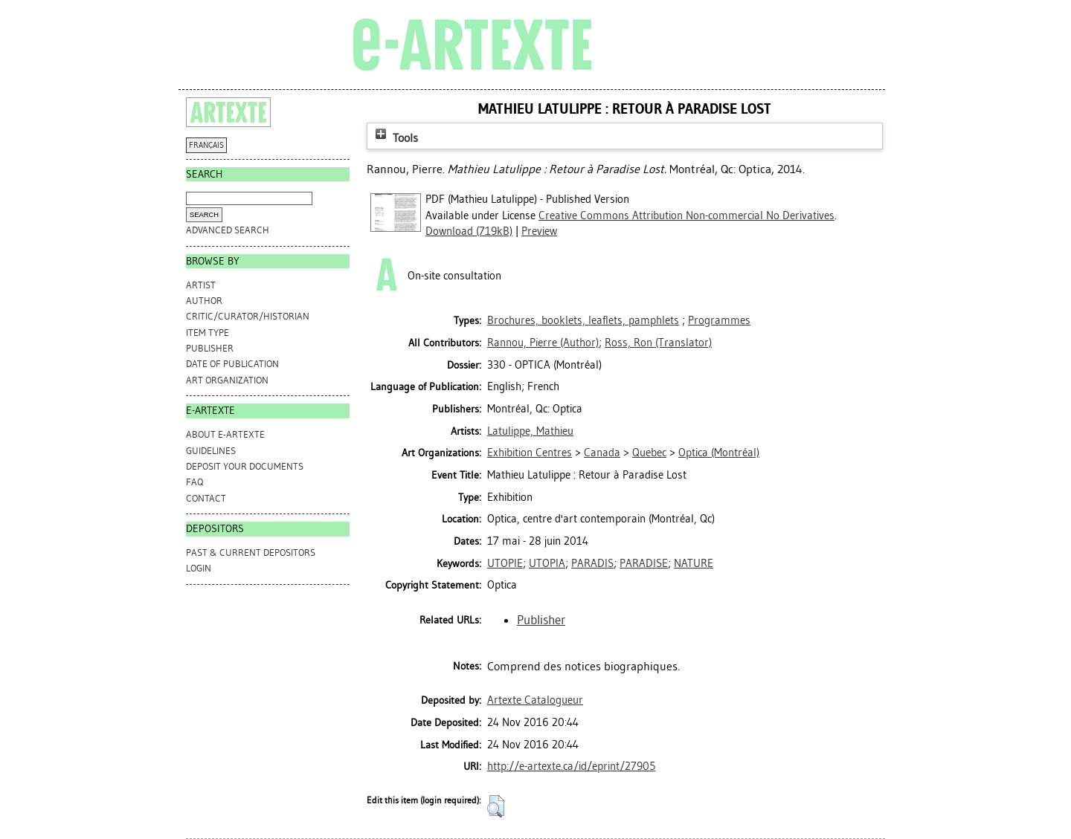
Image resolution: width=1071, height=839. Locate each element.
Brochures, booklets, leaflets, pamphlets (583, 320)
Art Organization (227, 380)
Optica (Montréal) (718, 452)
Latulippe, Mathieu (530, 431)
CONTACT (206, 498)
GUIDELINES (211, 450)
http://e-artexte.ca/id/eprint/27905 (571, 766)
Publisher (210, 348)
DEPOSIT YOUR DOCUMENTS (244, 466)
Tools (395, 138)
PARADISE (644, 563)
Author (204, 300)
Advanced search (227, 230)
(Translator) (658, 342)
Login (198, 568)
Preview (539, 231)
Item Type (207, 332)
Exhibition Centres (529, 452)
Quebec (649, 452)
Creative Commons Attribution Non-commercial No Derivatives (686, 215)
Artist (201, 285)
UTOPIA (547, 563)
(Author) (543, 342)
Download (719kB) (468, 231)
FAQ (194, 481)
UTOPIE (505, 563)
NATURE (693, 563)
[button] (495, 806)
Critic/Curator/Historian (247, 316)
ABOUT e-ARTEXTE (225, 434)
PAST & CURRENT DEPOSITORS (250, 552)
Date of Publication (232, 363)
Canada (602, 452)
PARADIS (592, 563)
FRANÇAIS (206, 145)
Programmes (719, 320)
